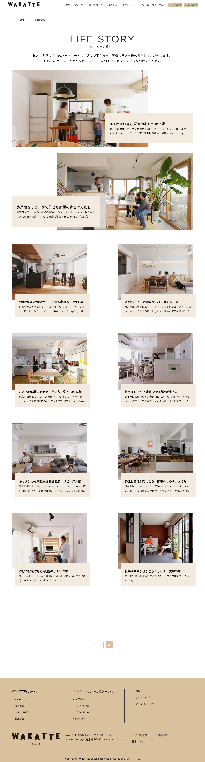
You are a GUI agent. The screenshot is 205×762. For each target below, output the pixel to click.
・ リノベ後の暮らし (83, 705)
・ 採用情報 (18, 718)
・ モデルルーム (80, 712)
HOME (67, 5)
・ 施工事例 (78, 699)
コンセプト (79, 5)
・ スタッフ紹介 (20, 712)
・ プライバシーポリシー (146, 704)
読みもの (144, 5)
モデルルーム (129, 5)
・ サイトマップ (141, 697)
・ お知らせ (139, 691)
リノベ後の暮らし (110, 5)
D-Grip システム (131, 759)
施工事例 (93, 5)
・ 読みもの (78, 718)
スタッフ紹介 (159, 5)
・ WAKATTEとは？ (22, 699)
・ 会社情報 (18, 705)
